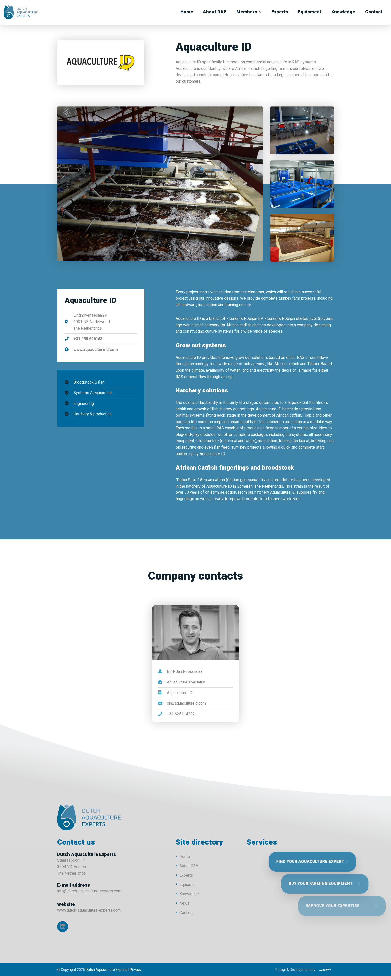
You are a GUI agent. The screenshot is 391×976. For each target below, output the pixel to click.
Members (246, 12)
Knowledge (343, 12)
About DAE (214, 12)
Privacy (135, 970)
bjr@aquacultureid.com (186, 703)
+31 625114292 (181, 714)
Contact (373, 12)
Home (186, 12)
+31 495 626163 (87, 338)
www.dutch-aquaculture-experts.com (89, 910)
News (184, 903)
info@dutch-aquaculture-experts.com (89, 891)
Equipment (309, 12)
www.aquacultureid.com (95, 349)
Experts (279, 12)
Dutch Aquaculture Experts (107, 970)
